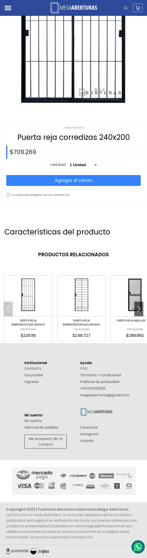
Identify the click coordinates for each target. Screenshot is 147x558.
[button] (138, 309)
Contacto (32, 368)
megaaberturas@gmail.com (105, 395)
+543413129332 (93, 388)
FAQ (83, 368)
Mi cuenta (33, 420)
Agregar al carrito (73, 180)
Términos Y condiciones (100, 375)
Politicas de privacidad (99, 381)
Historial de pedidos (41, 427)
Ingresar (31, 381)
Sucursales (33, 375)
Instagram (89, 434)
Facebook (89, 427)
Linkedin (87, 440)
